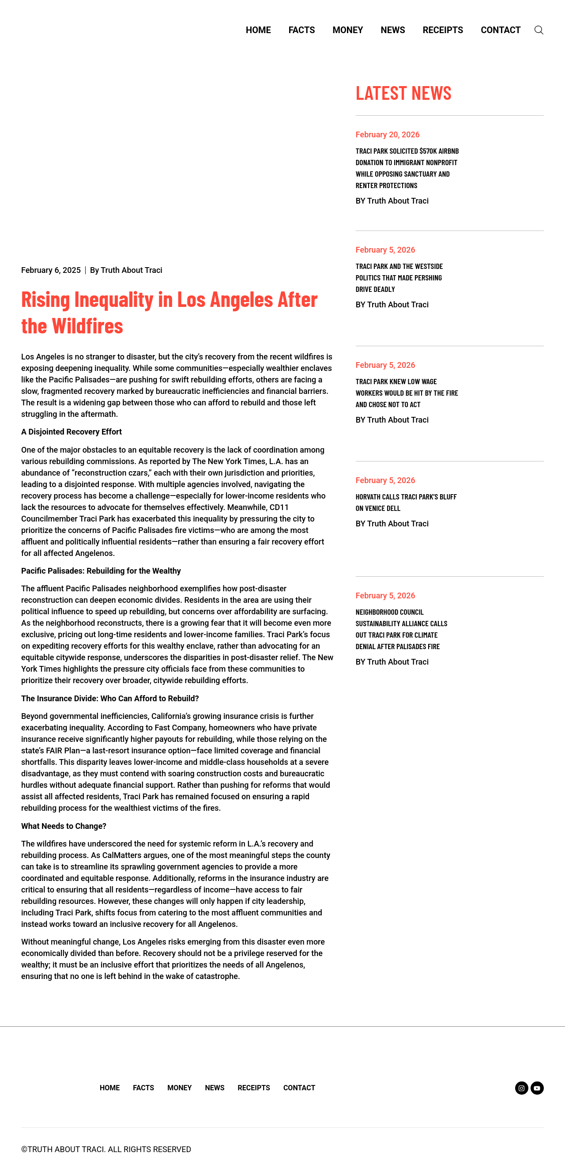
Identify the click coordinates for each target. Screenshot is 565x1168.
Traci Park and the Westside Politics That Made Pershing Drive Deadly (399, 279)
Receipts (444, 31)
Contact (502, 31)
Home (259, 31)
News (394, 31)
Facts (303, 31)
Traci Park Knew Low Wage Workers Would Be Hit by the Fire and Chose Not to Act (407, 394)
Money (349, 31)
